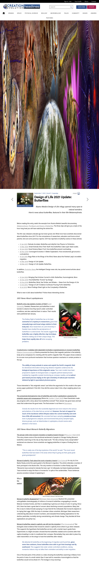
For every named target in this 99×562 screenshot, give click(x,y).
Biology (44, 13)
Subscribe (81, 7)
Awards (93, 13)
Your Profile (78, 1)
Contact (93, 1)
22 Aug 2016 (24, 282)
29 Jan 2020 (24, 249)
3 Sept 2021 (72, 435)
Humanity (75, 13)
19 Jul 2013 (23, 287)
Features (49, 18)
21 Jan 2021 (23, 244)
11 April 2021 (56, 398)
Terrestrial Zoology (24, 206)
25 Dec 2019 (24, 280)
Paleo (66, 13)
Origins (11, 13)
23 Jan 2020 (24, 277)
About (86, 1)
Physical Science (31, 13)
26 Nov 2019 (24, 252)
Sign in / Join (67, 1)
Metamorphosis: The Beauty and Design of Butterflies (35, 226)
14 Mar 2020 (24, 247)
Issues (85, 13)
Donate (91, 7)
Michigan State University (48, 499)
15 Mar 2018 (24, 262)
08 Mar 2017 (24, 264)
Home (4, 13)
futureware (68, 403)
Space (19, 13)
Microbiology (55, 13)
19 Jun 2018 (23, 257)
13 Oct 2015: (24, 285)
